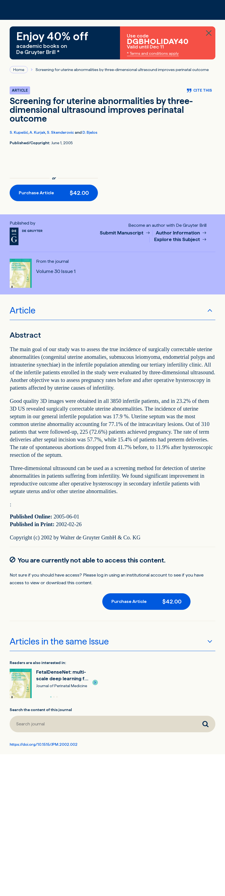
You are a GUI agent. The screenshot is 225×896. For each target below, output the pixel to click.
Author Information (178, 233)
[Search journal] (102, 724)
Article (23, 310)
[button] (95, 682)
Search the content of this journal (41, 709)
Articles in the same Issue (59, 641)
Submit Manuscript (122, 233)
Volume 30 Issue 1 (56, 271)
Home (18, 69)
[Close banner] (208, 33)
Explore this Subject (177, 239)
